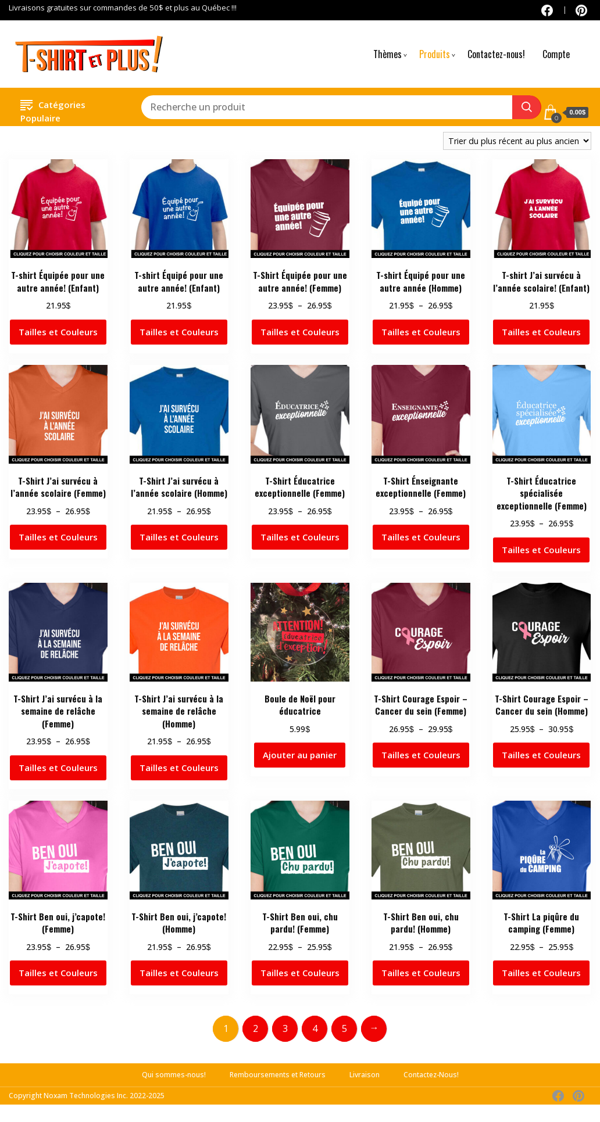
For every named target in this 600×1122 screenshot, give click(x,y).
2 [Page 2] (255, 1028)
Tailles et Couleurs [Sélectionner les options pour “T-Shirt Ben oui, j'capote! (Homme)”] (179, 972)
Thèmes (387, 54)
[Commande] (517, 141)
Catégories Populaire (52, 109)
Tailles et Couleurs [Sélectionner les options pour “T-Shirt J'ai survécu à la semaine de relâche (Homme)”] (179, 767)
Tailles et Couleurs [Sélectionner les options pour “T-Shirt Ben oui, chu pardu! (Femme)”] (300, 972)
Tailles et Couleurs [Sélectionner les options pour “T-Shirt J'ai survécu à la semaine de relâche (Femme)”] (58, 767)
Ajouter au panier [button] (300, 755)
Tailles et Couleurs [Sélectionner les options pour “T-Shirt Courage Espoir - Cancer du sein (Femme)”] (420, 755)
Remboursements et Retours (278, 1075)
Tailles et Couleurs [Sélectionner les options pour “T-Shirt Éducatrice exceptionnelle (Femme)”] (300, 537)
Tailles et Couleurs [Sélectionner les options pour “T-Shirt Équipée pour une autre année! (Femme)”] (300, 332)
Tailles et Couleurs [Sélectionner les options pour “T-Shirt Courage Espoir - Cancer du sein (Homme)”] (541, 755)
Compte (556, 54)
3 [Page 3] (285, 1028)
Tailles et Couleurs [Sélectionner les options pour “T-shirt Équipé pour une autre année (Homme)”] (420, 332)
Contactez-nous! (496, 54)
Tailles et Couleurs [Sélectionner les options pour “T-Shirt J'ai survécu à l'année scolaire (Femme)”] (58, 537)
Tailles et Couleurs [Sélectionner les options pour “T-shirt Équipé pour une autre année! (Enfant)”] (179, 332)
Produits (434, 54)
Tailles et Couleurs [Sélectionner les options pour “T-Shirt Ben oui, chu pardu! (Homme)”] (420, 972)
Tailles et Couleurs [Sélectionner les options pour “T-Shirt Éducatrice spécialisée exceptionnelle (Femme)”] (541, 549)
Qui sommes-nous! (174, 1075)
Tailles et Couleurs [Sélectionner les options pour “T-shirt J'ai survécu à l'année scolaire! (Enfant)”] (541, 332)
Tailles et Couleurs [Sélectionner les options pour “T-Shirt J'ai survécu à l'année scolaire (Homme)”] (179, 537)
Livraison (364, 1075)
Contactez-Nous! (431, 1075)
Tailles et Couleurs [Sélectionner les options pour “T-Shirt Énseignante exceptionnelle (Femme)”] (420, 537)
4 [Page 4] (314, 1028)
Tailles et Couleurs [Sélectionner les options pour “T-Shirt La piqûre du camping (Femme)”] (541, 972)
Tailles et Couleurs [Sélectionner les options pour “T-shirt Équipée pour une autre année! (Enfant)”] (58, 332)
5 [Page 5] (344, 1028)
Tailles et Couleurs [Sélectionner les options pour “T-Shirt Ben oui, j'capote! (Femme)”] (58, 972)
